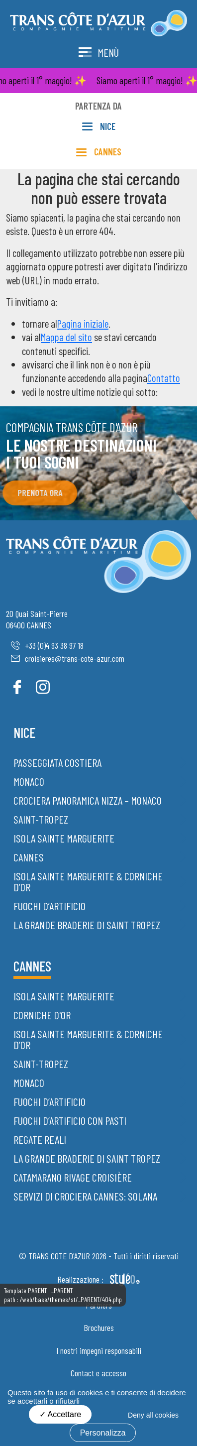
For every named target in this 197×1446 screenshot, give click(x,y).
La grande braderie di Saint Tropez (86, 924)
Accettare (60, 1414)
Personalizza (103, 1433)
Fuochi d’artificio (49, 905)
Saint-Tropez (40, 819)
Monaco (28, 781)
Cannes (28, 856)
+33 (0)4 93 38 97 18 (47, 645)
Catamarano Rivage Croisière (72, 1177)
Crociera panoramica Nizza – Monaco (87, 800)
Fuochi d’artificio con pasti (69, 1120)
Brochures (99, 1327)
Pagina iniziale (82, 323)
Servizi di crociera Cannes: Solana (85, 1196)
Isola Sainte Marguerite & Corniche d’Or (88, 881)
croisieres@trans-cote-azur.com (67, 658)
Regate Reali (39, 1139)
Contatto (163, 377)
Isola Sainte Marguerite (63, 838)
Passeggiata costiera (57, 762)
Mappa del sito (66, 337)
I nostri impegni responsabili (98, 1350)
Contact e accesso (98, 1372)
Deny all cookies (153, 1415)
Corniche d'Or (42, 1014)
